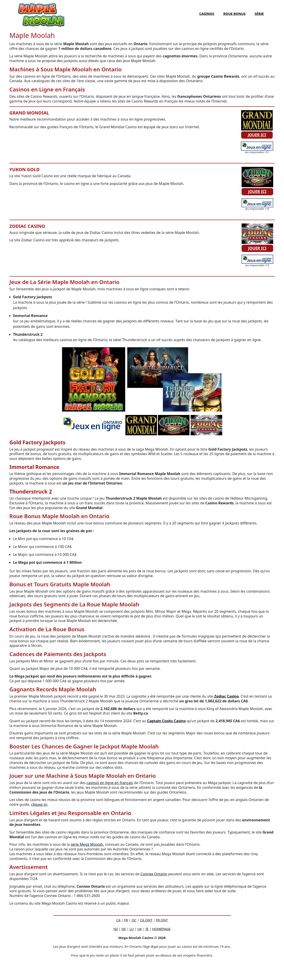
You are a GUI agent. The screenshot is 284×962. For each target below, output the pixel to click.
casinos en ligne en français (109, 782)
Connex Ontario (154, 873)
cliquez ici (39, 804)
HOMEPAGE (161, 929)
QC (134, 920)
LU (131, 929)
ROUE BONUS (234, 13)
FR (126, 920)
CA (118, 920)
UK (139, 929)
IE (146, 929)
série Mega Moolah (87, 844)
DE (124, 929)
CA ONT (146, 920)
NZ (115, 929)
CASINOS (206, 13)
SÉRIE (259, 13)
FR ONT (162, 920)
